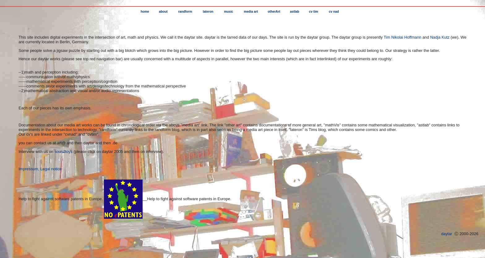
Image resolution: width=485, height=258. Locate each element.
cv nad (334, 11)
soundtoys (63, 151)
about (163, 11)
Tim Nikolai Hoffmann (403, 37)
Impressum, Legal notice (40, 169)
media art (250, 11)
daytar (446, 233)
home (145, 11)
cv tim (313, 11)
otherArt (273, 11)
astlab (294, 11)
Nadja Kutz (440, 37)
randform (185, 11)
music (228, 11)
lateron (208, 11)
